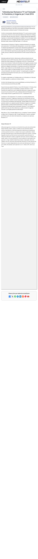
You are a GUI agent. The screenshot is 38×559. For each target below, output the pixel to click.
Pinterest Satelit (19, 542)
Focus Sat (12, 554)
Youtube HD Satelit (19, 531)
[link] (19, 313)
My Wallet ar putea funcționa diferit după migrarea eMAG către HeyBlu (16, 311)
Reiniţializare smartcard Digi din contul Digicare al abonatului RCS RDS (19, 393)
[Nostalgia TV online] (32, 323)
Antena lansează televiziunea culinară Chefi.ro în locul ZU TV (16, 341)
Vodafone (33, 554)
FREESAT (7, 554)
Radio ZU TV (9, 351)
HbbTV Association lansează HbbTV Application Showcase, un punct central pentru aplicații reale (17, 447)
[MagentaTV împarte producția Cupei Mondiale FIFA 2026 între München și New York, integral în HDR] (19, 434)
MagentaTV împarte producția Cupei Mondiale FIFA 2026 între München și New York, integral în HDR (18, 422)
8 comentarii (5, 17)
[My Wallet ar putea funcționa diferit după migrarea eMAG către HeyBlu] (32, 313)
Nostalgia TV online (11, 321)
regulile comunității (22, 275)
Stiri (4, 9)
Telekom (28, 554)
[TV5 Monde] (32, 385)
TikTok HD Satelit (19, 535)
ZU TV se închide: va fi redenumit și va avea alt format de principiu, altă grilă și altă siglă (17, 403)
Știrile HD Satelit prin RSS (19, 546)
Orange (22, 554)
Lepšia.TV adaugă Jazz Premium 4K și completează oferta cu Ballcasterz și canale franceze (17, 453)
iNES (3, 557)
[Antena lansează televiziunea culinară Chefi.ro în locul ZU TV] (32, 344)
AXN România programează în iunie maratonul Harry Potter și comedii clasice (17, 362)
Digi (3, 554)
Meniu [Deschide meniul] (3, 1)
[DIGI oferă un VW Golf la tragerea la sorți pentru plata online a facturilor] (32, 374)
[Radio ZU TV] (32, 354)
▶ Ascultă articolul (14, 17)
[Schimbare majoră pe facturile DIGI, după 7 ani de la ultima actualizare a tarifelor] (32, 333)
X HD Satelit (19, 539)
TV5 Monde (9, 382)
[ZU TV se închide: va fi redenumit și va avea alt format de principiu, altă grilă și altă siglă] (32, 404)
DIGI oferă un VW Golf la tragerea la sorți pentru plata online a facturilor (17, 372)
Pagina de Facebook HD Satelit (19, 520)
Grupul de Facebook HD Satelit (19, 523)
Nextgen (18, 554)
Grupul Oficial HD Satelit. (26, 279)
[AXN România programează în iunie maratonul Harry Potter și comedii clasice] (32, 364)
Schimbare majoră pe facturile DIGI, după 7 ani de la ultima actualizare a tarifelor (17, 331)
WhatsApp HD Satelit (19, 527)
